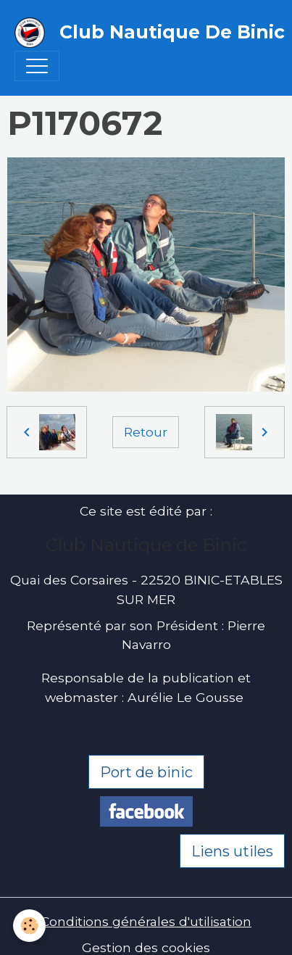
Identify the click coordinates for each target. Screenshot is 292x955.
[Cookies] (29, 925)
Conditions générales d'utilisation (146, 921)
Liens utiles (232, 851)
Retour (145, 431)
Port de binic (146, 772)
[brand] (138, 33)
